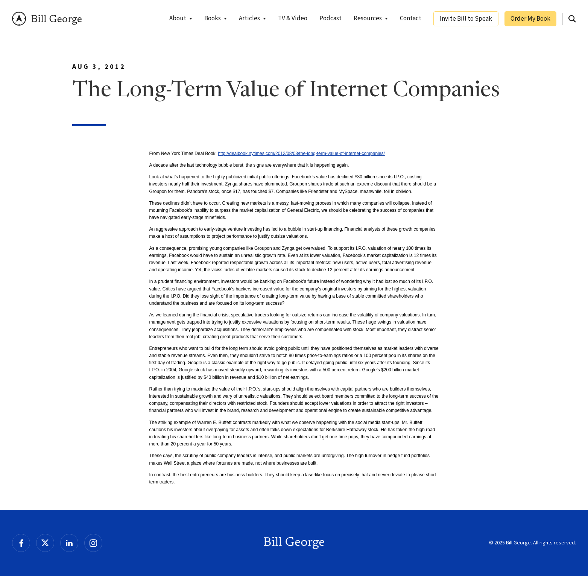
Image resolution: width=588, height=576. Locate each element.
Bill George (47, 19)
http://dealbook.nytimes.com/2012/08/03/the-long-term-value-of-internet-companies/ (301, 153)
